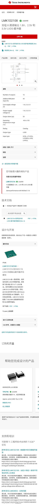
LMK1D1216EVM (9, 266)
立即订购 (19, 36)
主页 (3, 12)
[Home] (19, 2)
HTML (14, 46)
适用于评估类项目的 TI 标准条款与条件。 (15, 332)
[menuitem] (18, 7)
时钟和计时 (10, 12)
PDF (9, 46)
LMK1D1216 (10, 182)
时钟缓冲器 (20, 12)
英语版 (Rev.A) (9, 50)
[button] (4, 7)
